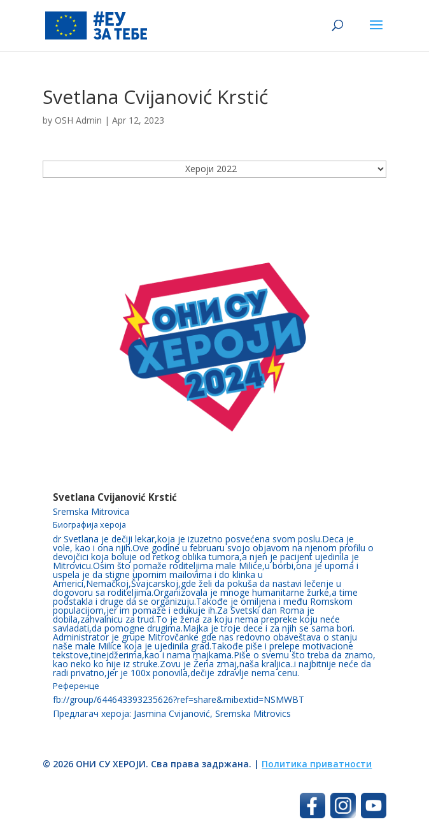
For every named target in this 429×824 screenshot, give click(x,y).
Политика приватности (317, 764)
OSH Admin (78, 120)
